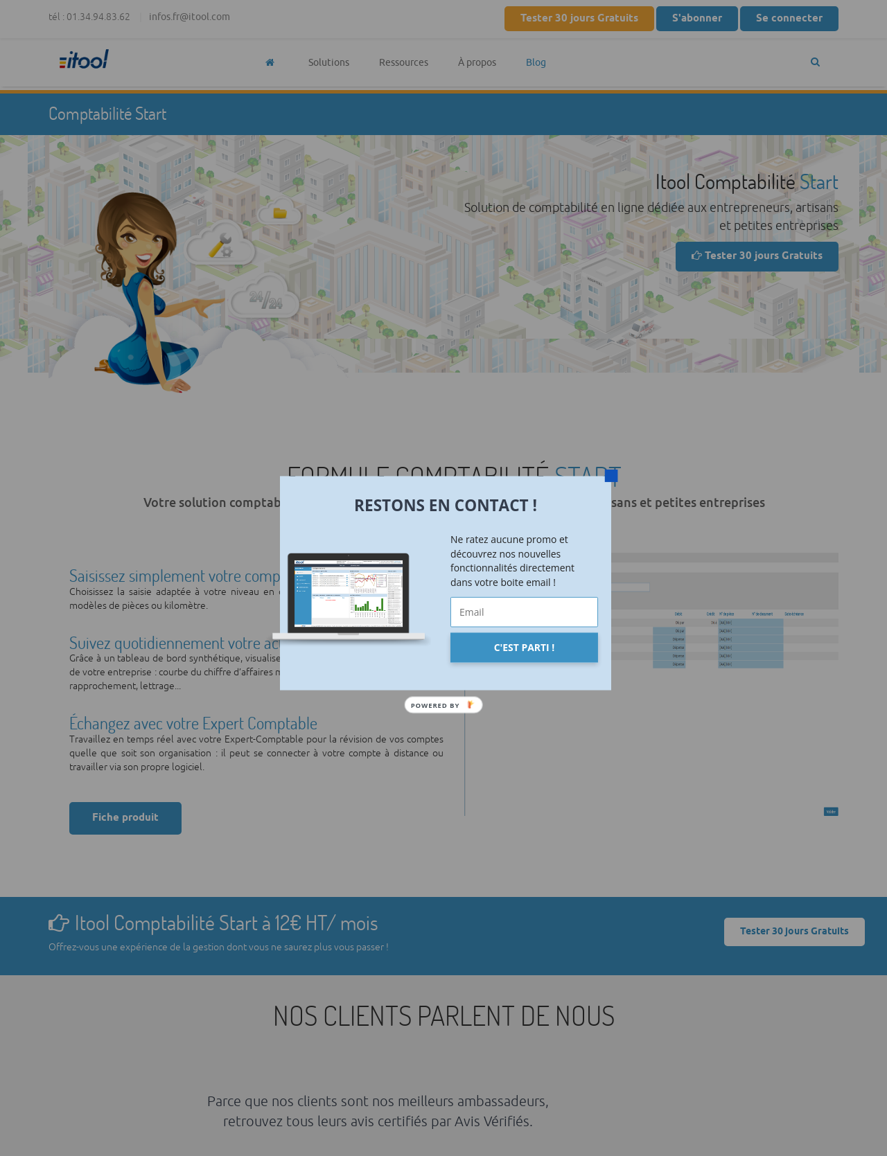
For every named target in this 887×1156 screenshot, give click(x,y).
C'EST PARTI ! (524, 647)
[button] (445, 505)
